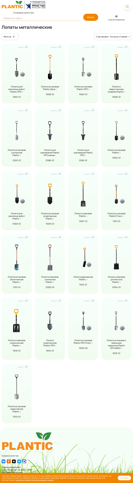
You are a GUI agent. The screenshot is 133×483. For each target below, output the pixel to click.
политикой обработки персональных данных (35, 480)
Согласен (124, 478)
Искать (90, 17)
